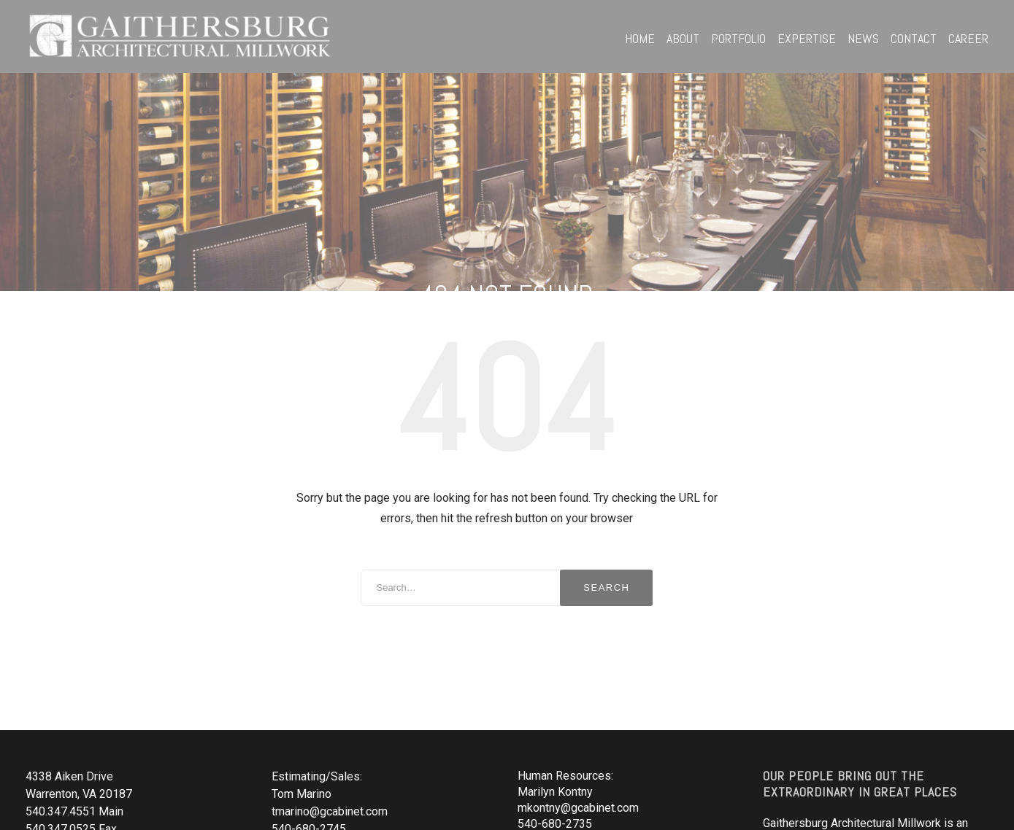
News (863, 38)
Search (606, 534)
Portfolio (738, 38)
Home (640, 38)
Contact (914, 38)
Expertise (806, 38)
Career (968, 38)
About (683, 38)
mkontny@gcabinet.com (578, 754)
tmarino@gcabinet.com (330, 758)
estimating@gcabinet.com (584, 814)
